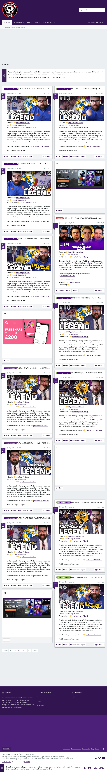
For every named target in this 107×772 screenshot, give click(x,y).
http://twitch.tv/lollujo (73, 282)
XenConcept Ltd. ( (53, 756)
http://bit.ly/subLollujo (23, 123)
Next (34, 651)
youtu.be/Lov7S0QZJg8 (67, 276)
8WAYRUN (27, 762)
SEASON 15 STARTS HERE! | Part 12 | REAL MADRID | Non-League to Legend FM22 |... (40, 164)
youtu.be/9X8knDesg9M (41, 146)
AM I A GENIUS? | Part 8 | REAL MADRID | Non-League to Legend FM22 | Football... (39, 443)
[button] (23, 22)
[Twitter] (99, 758)
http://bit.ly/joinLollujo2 (72, 409)
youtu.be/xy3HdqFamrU (93, 635)
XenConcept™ (36, 756)
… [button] (26, 650)
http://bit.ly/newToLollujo (28, 127)
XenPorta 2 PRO (6, 762)
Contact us (40, 705)
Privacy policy (86, 749)
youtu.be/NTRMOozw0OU (94, 146)
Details (61, 756)
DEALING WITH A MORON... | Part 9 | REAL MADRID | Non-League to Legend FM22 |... (40, 368)
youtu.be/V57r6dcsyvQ (40, 576)
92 (29, 650)
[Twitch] (96, 758)
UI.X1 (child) (6, 749)
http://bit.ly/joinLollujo (19, 125)
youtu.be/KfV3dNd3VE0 (93, 355)
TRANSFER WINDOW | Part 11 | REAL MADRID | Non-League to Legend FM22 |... (38, 239)
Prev (6, 651)
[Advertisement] (53, 45)
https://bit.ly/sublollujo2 (76, 407)
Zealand (90, 263)
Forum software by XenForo (19, 754)
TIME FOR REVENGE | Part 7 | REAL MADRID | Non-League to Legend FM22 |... (38, 518)
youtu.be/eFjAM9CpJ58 (41, 501)
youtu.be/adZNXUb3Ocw (94, 560)
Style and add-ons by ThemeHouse (13, 760)
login (73, 697)
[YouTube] (103, 758)
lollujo (9, 93)
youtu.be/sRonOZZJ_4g (41, 426)
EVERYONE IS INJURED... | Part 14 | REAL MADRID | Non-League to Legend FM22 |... (39, 89)
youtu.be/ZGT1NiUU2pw (41, 221)
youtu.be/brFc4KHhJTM (41, 296)
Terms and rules (76, 749)
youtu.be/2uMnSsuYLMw (94, 430)
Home (39, 697)
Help (92, 749)
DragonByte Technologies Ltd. (59, 758)
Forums (39, 701)
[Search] (92, 10)
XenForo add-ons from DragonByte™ (31, 758)
